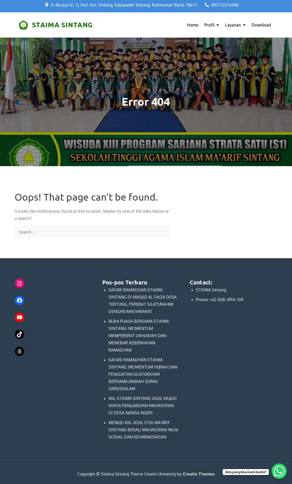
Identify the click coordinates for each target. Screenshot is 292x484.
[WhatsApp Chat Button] (279, 471)
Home (192, 25)
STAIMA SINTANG (62, 25)
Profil (209, 25)
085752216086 (222, 5)
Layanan (233, 25)
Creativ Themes (199, 474)
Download (261, 25)
